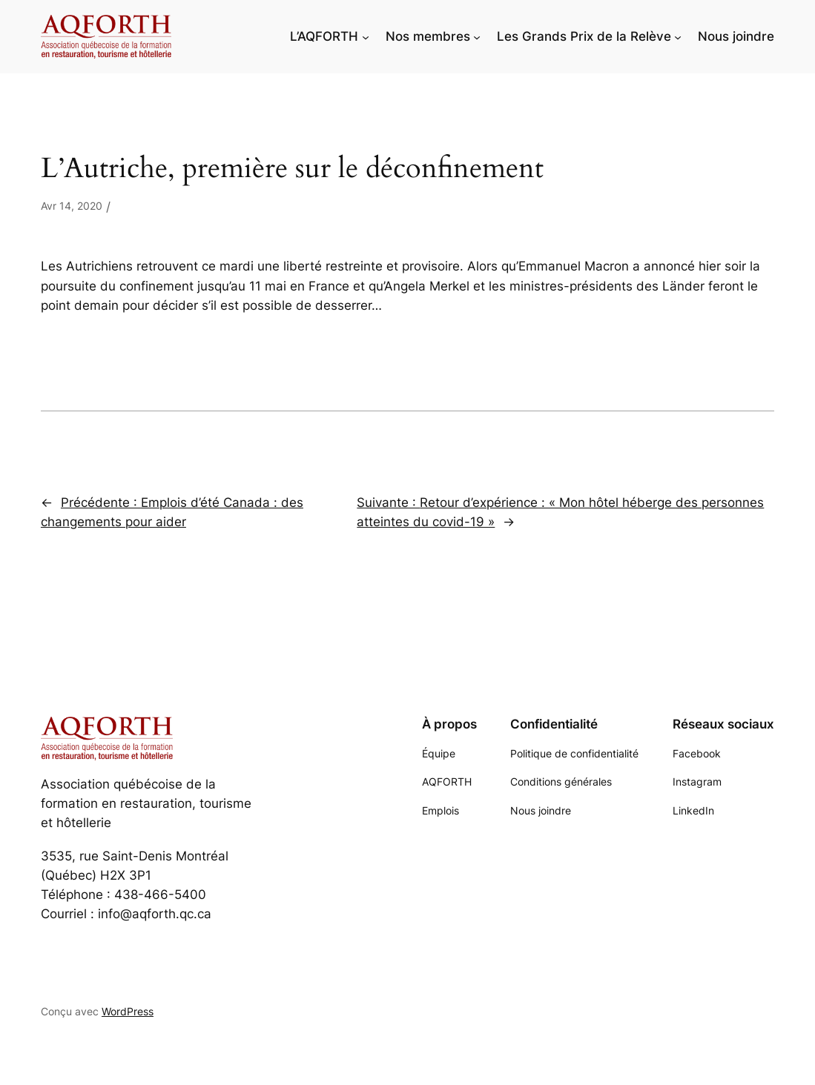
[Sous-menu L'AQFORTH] (365, 36)
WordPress (128, 1011)
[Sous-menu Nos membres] (477, 36)
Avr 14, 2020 (71, 205)
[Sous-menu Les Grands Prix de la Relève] (678, 36)
